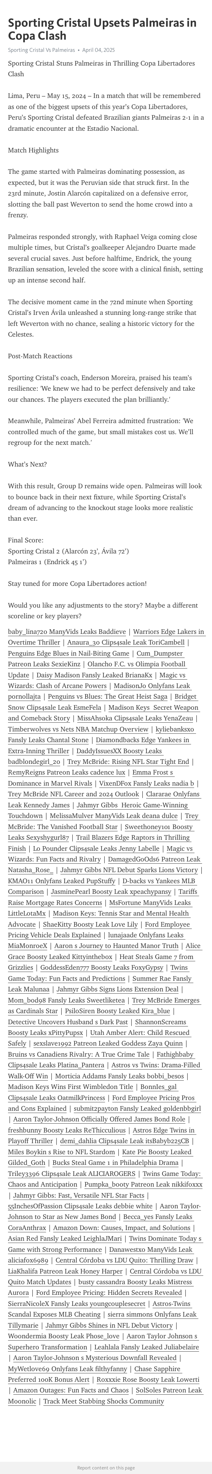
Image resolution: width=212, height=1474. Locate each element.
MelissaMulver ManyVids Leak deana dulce (114, 816)
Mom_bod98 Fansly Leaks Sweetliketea (66, 1000)
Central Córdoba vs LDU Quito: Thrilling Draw (124, 1260)
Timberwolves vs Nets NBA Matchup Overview (78, 729)
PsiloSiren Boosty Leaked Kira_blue (117, 1011)
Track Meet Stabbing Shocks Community (103, 1401)
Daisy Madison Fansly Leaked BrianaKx (94, 675)
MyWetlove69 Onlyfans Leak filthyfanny (67, 1369)
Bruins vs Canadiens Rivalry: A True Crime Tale (79, 1054)
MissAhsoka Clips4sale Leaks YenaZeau (135, 718)
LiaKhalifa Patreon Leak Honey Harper (65, 1271)
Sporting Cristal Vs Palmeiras (41, 50)
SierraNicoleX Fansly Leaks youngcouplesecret (76, 1303)
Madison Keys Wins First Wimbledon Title (70, 1087)
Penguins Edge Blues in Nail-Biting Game (68, 653)
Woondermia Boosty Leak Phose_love (64, 1336)
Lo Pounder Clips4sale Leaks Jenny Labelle (96, 848)
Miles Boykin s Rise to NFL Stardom (61, 1152)
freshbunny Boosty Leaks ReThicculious (67, 1130)
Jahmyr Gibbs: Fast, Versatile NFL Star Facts (78, 1195)
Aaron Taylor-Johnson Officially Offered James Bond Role (99, 1119)
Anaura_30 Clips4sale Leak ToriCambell (126, 642)
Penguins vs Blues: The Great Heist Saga (107, 696)
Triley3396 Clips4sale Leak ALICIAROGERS (71, 1173)
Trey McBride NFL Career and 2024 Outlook (73, 794)
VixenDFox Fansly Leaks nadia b (146, 783)
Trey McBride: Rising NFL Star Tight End (128, 761)
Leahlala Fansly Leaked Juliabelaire (146, 1347)
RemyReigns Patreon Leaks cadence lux (66, 772)
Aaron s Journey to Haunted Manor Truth (116, 945)
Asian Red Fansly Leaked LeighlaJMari (65, 1238)
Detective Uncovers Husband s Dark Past (68, 1022)
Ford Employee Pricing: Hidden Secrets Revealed (109, 1292)
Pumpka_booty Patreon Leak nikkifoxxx (143, 1184)
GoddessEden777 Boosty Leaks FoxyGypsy (101, 967)
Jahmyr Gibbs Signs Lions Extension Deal (118, 989)
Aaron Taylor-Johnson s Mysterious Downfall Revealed (95, 1358)
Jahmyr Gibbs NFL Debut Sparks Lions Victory (129, 870)
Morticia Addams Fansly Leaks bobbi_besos (119, 1076)
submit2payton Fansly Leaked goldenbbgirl (137, 1108)
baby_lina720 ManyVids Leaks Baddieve (67, 631)
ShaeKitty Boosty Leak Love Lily (90, 924)
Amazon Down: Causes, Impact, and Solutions (121, 1228)
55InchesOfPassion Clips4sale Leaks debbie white (80, 1206)
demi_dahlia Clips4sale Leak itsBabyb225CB (124, 1141)
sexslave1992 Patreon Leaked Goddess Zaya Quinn (108, 1043)
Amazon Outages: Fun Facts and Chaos (71, 1390)
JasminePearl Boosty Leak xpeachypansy (111, 891)
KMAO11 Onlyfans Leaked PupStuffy (61, 881)
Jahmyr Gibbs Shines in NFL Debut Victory (109, 1325)
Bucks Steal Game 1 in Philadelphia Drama (116, 1162)
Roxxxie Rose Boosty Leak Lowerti (148, 1379)
